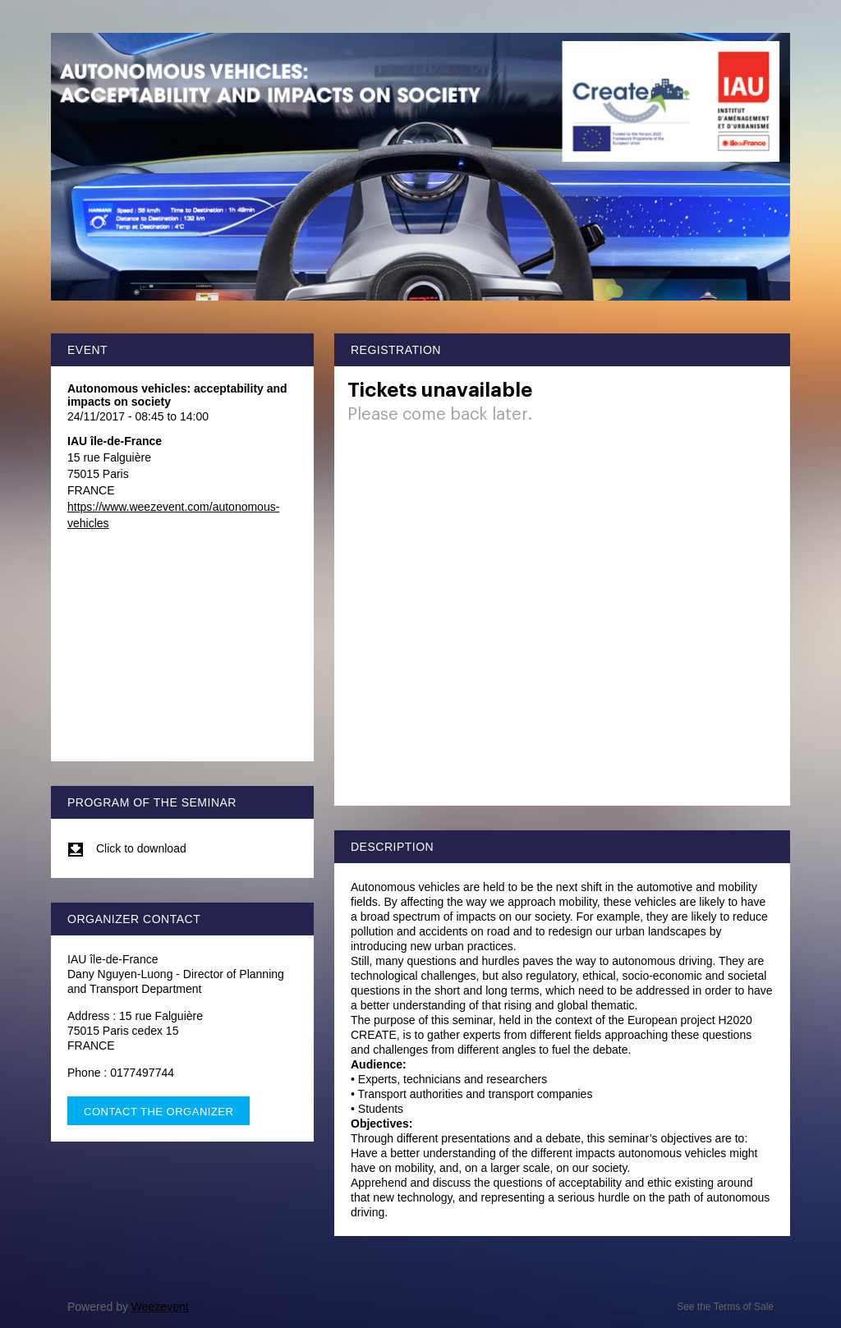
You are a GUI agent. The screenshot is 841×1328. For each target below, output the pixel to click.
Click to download (126, 848)
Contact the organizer (158, 1111)
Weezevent (160, 1306)
